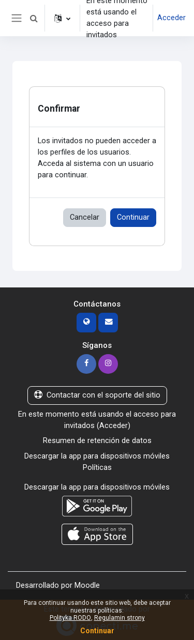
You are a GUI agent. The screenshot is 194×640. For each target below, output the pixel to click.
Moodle (87, 585)
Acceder (171, 17)
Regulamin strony (119, 617)
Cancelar (84, 217)
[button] (33, 18)
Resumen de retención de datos (97, 440)
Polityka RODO (70, 617)
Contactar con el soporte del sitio (97, 395)
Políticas (97, 467)
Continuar (133, 217)
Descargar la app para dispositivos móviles (97, 456)
